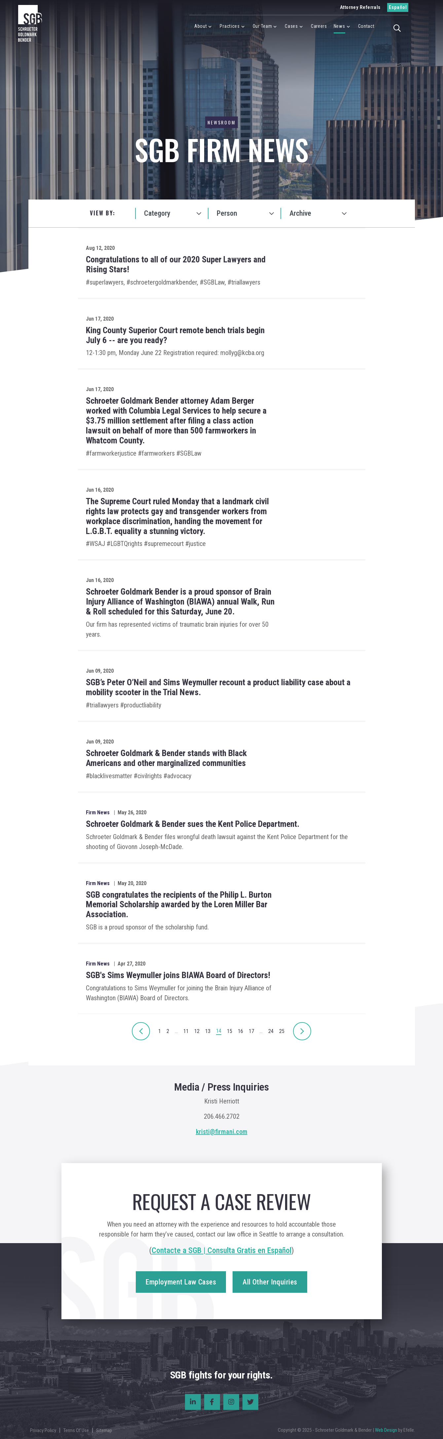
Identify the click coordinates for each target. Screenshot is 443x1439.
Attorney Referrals (360, 7)
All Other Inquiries (269, 1282)
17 (251, 1031)
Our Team (262, 26)
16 (240, 1031)
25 (281, 1031)
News (339, 26)
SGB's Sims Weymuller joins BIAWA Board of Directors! (178, 975)
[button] (399, 27)
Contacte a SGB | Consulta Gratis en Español (221, 1250)
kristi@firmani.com (221, 1132)
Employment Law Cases (181, 1282)
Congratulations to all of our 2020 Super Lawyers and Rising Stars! (176, 264)
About (200, 26)
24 (271, 1031)
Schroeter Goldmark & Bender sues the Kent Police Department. (192, 824)
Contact (366, 26)
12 (197, 1031)
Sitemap (104, 1430)
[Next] (141, 1031)
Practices (230, 26)
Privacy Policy (43, 1430)
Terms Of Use (76, 1430)
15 (229, 1031)
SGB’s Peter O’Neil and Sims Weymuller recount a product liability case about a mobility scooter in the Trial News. (218, 687)
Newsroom (221, 122)
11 (186, 1031)
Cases (291, 26)
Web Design (386, 1430)
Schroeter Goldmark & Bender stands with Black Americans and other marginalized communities (166, 758)
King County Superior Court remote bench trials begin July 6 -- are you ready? (175, 335)
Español (398, 7)
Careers (319, 26)
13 (207, 1031)
